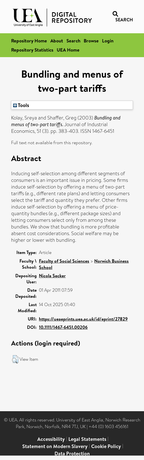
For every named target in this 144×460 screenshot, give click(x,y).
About (56, 40)
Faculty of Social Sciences (64, 261)
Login (107, 40)
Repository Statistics (32, 50)
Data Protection (72, 453)
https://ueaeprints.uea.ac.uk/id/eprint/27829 (83, 319)
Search (73, 40)
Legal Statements (87, 439)
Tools (21, 105)
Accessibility (51, 439)
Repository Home (29, 40)
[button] (15, 359)
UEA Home (68, 50)
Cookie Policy (106, 446)
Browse (91, 40)
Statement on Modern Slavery (55, 446)
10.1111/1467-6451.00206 (63, 327)
